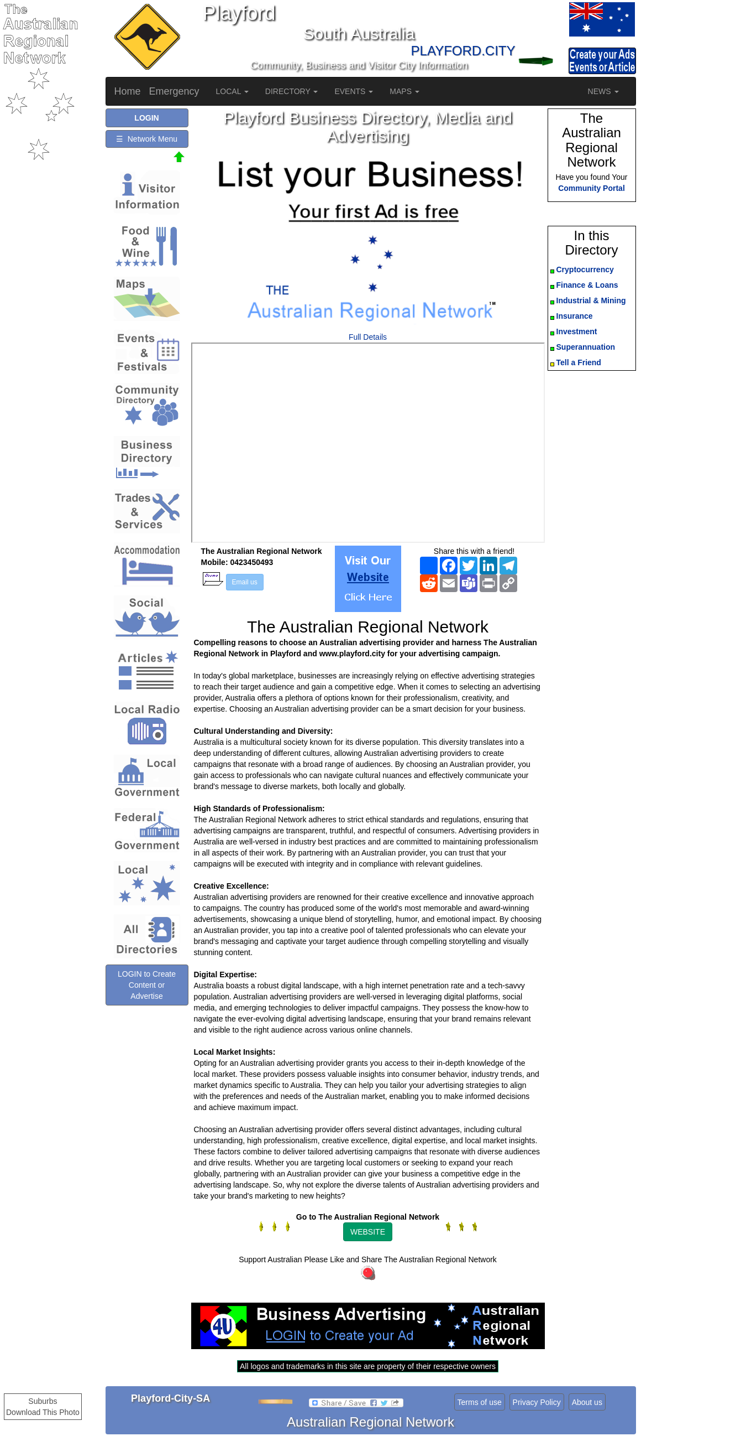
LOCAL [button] (232, 91)
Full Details (368, 337)
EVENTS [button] (353, 91)
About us (587, 1402)
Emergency (174, 91)
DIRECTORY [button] (291, 91)
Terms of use (480, 1402)
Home (127, 91)
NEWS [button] (603, 91)
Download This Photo (43, 1412)
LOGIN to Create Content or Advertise (147, 985)
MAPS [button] (404, 91)
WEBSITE (367, 1231)
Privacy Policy (537, 1402)
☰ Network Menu (146, 138)
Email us (244, 582)
